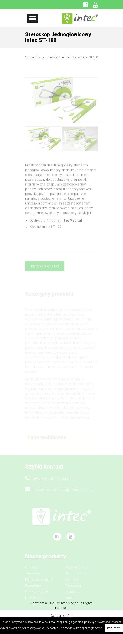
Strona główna (34, 57)
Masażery (73, 594)
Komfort (72, 582)
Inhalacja (31, 570)
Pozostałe (33, 588)
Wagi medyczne (78, 570)
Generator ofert (61, 615)
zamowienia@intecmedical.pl (69, 492)
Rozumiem (114, 628)
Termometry (34, 576)
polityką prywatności (97, 622)
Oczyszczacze (36, 594)
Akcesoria (73, 588)
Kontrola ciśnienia (38, 582)
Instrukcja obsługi (45, 268)
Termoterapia (76, 576)
